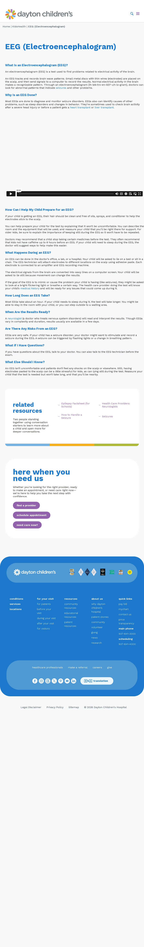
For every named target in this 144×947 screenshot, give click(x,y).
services (15, 603)
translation (96, 681)
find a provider (26, 505)
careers (97, 667)
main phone (126, 628)
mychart (124, 609)
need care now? (27, 525)
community (98, 622)
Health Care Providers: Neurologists (116, 405)
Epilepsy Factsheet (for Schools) (75, 405)
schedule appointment (31, 515)
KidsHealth (19, 26)
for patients (44, 603)
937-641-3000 (127, 633)
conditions (16, 598)
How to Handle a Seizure (71, 416)
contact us (125, 614)
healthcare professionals (47, 667)
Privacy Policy (54, 707)
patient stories (99, 616)
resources (70, 598)
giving (94, 632)
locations (16, 609)
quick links (125, 598)
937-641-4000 (127, 644)
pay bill (123, 603)
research (96, 642)
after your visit (45, 623)
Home (6, 26)
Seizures (107, 416)
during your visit (46, 618)
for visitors (43, 628)
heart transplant (80, 107)
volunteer (97, 627)
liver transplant (104, 107)
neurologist (15, 318)
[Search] (132, 14)
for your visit (45, 598)
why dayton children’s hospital (98, 607)
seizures (61, 87)
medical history (29, 288)
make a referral (77, 667)
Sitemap (74, 707)
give (109, 667)
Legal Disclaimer (31, 707)
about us (97, 598)
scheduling (126, 638)
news (94, 637)
